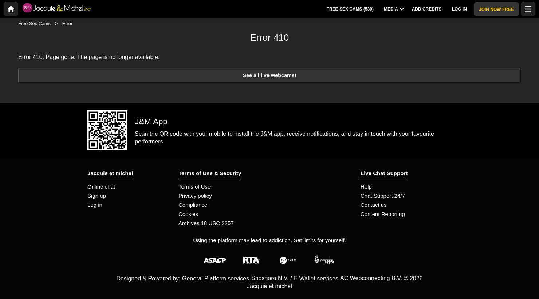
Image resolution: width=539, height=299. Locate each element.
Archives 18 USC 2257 (206, 223)
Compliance (192, 205)
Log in (94, 205)
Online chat (101, 187)
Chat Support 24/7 (383, 196)
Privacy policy (195, 196)
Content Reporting (383, 214)
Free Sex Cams (34, 23)
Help (366, 187)
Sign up (96, 196)
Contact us (374, 205)
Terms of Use (194, 187)
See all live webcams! (269, 75)
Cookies (188, 214)
